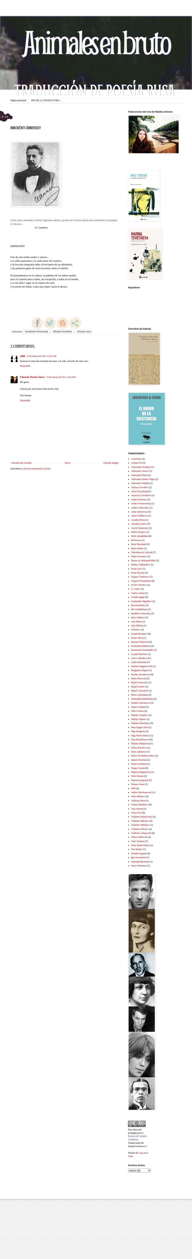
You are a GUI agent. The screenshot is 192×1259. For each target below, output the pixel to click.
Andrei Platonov (139, 499)
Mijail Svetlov (138, 686)
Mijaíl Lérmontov (139, 690)
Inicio (67, 462)
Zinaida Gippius (139, 853)
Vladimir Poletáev (140, 829)
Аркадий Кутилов (140, 861)
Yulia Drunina (138, 841)
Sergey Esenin (138, 768)
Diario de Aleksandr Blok (143, 560)
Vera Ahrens (137, 808)
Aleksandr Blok (138, 475)
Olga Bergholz (138, 731)
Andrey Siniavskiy (140, 507)
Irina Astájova (138, 617)
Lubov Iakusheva (139, 658)
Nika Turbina (137, 711)
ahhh (22, 356)
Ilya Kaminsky (138, 605)
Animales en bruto (96, 41)
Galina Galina (137, 593)
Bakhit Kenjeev (138, 532)
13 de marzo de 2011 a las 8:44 (61, 377)
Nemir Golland (138, 707)
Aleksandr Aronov (140, 471)
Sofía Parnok (137, 776)
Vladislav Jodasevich (141, 833)
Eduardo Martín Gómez (32, 377)
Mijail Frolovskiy (139, 682)
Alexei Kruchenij (139, 491)
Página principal (18, 100)
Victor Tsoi (136, 812)
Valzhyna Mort (138, 800)
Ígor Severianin (138, 857)
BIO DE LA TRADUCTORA (45, 100)
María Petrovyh (138, 678)
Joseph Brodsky (138, 633)
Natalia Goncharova (140, 702)
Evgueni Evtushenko (141, 581)
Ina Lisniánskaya (139, 609)
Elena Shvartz (137, 572)
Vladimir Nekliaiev (140, 825)
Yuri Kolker (136, 849)
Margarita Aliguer (139, 670)
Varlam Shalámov (139, 804)
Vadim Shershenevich (141, 792)
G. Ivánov (136, 589)
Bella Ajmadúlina (139, 536)
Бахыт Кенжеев (139, 865)
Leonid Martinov (139, 654)
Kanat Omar (137, 637)
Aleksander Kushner (141, 467)
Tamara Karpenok (139, 780)
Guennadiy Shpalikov (141, 601)
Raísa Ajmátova (138, 751)
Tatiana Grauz (137, 784)
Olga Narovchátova (140, 735)
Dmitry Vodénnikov (140, 564)
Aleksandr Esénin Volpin (143, 479)
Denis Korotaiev (139, 556)
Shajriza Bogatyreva (141, 772)
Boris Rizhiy (137, 548)
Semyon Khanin (139, 763)
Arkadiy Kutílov (139, 523)
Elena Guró (136, 568)
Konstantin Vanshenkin (142, 650)
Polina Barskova (139, 747)
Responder (25, 365)
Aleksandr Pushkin (140, 483)
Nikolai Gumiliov (62, 331)
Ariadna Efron (138, 519)
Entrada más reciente (21, 462)
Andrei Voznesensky (141, 503)
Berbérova (136, 540)
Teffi (133, 788)
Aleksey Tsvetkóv (139, 487)
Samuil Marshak (139, 759)
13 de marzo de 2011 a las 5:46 (41, 356)
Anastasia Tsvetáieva (141, 495)
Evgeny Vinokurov (140, 576)
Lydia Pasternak (138, 662)
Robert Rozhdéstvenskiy (143, 755)
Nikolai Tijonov (138, 719)
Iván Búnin (136, 621)
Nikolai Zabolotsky (140, 723)
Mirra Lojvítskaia (139, 694)
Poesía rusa (84, 331)
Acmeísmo (136, 458)
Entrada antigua (111, 462)
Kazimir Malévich (140, 642)
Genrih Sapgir (138, 597)
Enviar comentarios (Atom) (37, 468)
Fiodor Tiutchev (138, 585)
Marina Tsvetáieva (140, 674)
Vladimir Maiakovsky (141, 816)
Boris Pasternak (138, 544)
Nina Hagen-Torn (139, 727)
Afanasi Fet (136, 462)
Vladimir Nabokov (140, 821)
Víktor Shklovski (139, 837)
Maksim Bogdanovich (141, 666)
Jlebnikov (135, 629)
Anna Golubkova (139, 515)
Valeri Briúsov (138, 796)
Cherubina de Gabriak (141, 552)
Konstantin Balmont (140, 646)
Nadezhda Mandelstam (142, 698)
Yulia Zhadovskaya (140, 845)
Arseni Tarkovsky (139, 528)
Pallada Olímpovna (140, 743)
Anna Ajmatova (138, 511)
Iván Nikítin (137, 625)
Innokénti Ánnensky (36, 331)
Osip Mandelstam (139, 739)
